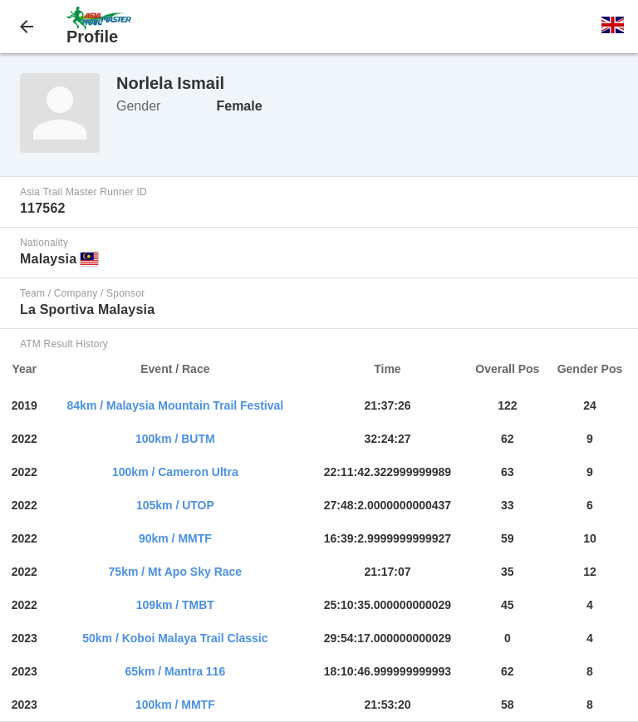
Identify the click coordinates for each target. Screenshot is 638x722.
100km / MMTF (175, 704)
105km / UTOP (175, 505)
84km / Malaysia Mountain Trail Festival (175, 405)
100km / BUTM (175, 438)
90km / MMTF (175, 538)
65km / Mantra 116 (175, 671)
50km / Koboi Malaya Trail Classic (174, 638)
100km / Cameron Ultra (175, 472)
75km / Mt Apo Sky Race (176, 571)
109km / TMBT (175, 604)
